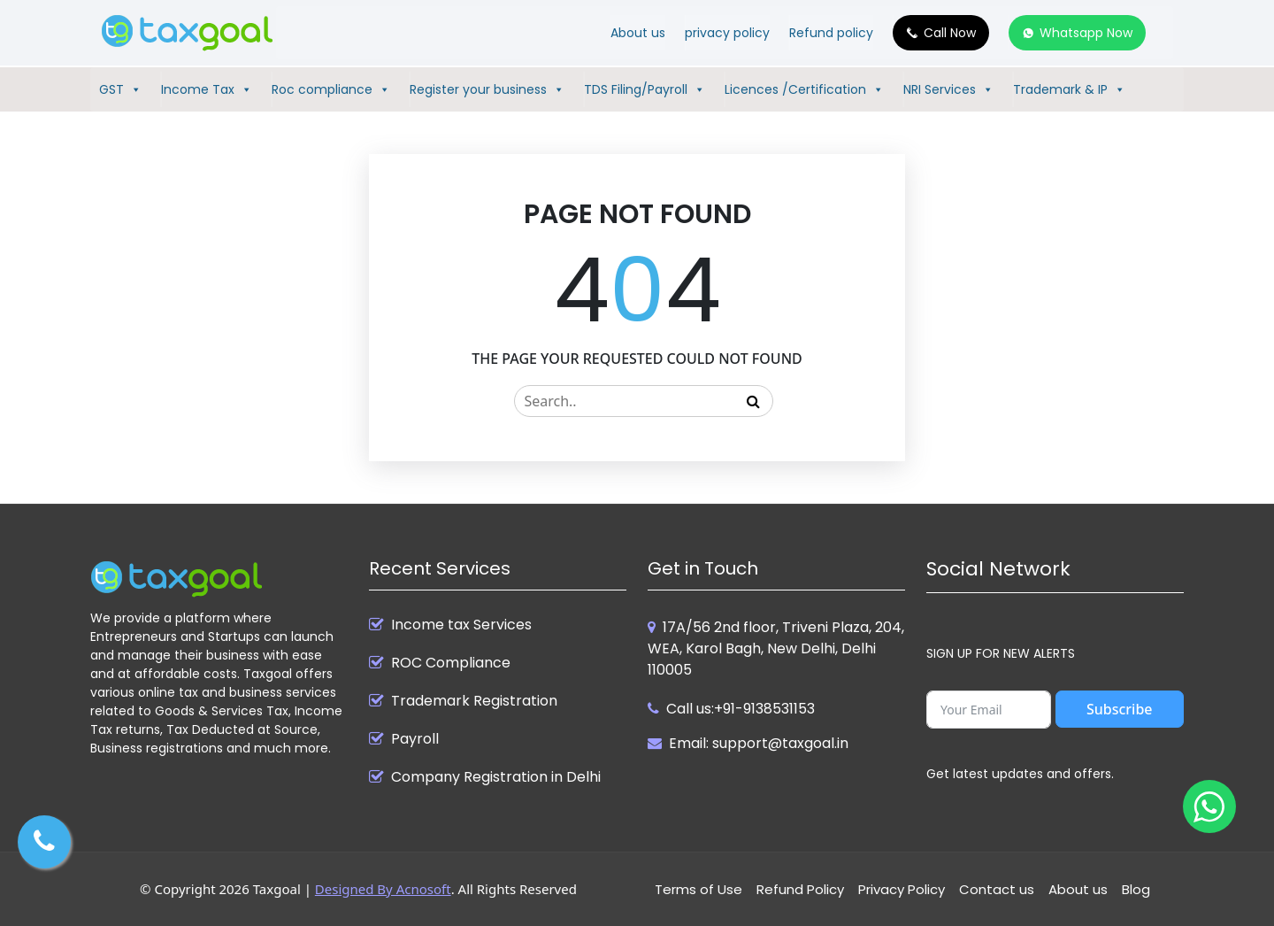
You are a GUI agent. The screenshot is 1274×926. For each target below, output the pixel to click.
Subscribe (1119, 709)
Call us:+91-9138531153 (740, 708)
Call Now (950, 33)
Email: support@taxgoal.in (758, 743)
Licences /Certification (804, 89)
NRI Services (948, 89)
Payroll (415, 739)
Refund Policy (800, 889)
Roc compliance (331, 89)
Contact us (996, 889)
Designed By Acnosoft (383, 889)
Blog (1136, 889)
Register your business (487, 89)
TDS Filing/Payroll (644, 89)
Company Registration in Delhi (496, 777)
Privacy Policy (901, 889)
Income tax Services (461, 625)
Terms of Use (698, 889)
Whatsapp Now (1086, 33)
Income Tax (206, 89)
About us (637, 33)
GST (120, 89)
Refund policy (831, 33)
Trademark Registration (474, 701)
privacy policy (727, 33)
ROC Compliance (450, 663)
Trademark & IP (1069, 89)
